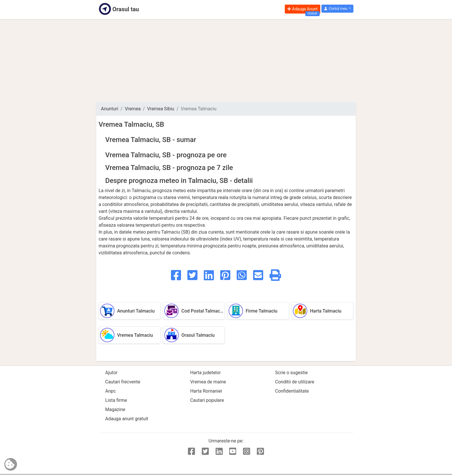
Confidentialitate (292, 391)
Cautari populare (207, 400)
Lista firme (116, 400)
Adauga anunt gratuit (126, 418)
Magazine (115, 409)
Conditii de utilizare (294, 382)
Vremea (133, 108)
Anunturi (109, 108)
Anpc (110, 391)
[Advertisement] (226, 60)
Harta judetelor (205, 372)
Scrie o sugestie (291, 372)
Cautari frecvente (122, 382)
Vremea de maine (208, 382)
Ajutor (111, 372)
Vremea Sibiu (160, 108)
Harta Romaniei (206, 391)
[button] (337, 9)
